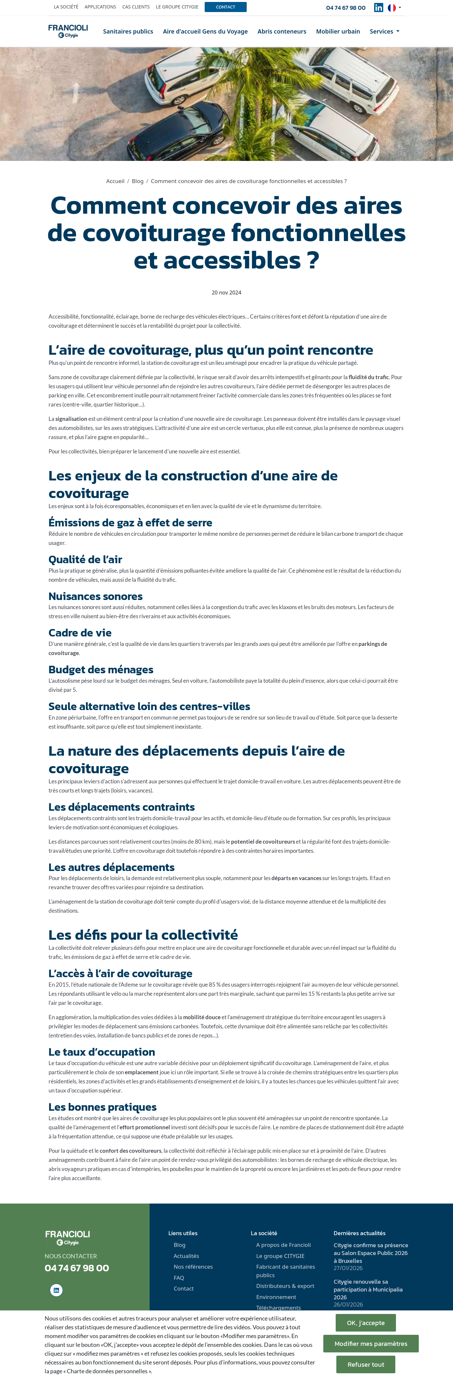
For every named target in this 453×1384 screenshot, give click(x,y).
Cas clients (136, 7)
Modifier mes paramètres (371, 1343)
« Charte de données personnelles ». (107, 1371)
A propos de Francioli (283, 1244)
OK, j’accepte (366, 1323)
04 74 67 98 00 (346, 7)
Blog (137, 181)
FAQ (179, 1277)
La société (66, 7)
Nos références (193, 1266)
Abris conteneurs (282, 31)
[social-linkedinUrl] (379, 9)
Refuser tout (366, 1364)
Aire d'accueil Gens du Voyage (205, 31)
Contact (225, 7)
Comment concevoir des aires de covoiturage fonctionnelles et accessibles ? (249, 181)
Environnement (276, 1297)
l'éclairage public (251, 1150)
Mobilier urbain (338, 31)
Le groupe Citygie (177, 7)
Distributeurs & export (285, 1286)
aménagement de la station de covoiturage (102, 901)
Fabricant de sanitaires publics (285, 1271)
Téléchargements (278, 1307)
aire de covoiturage (229, 947)
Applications (100, 7)
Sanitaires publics (128, 31)
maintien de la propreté (238, 1168)
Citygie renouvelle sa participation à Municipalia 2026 (368, 1289)
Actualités (186, 1256)
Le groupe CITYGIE (280, 1256)
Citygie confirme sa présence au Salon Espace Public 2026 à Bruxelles (371, 1253)
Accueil (115, 181)
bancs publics (147, 1035)
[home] (68, 31)
